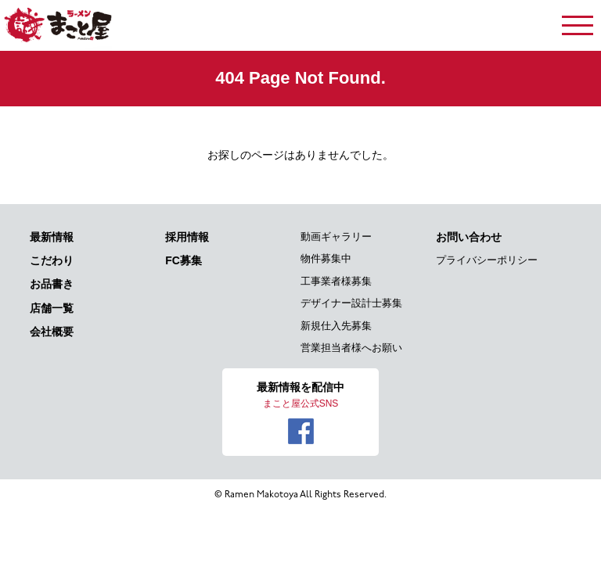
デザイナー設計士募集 (351, 303)
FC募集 (183, 260)
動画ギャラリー (336, 236)
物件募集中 (325, 258)
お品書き (52, 284)
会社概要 (52, 331)
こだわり (52, 260)
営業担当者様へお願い (351, 347)
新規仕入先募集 (336, 326)
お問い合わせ (469, 237)
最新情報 (52, 237)
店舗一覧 (52, 308)
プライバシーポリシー (487, 260)
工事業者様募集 (336, 281)
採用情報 (187, 237)
